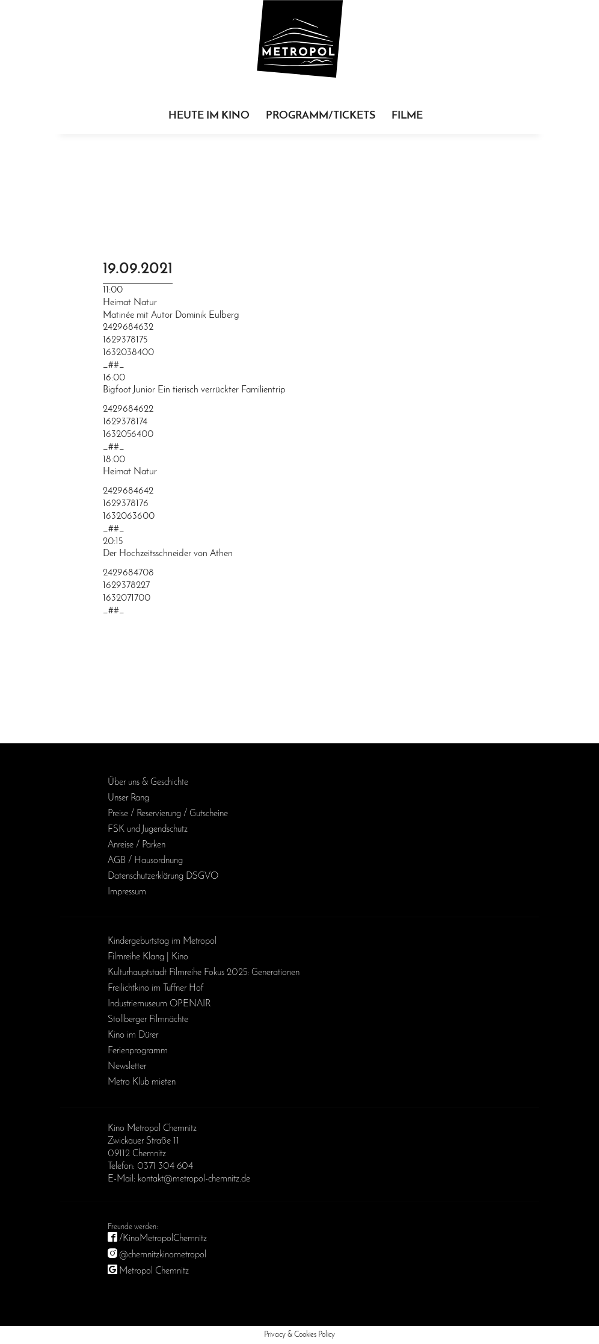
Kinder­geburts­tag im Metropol (162, 941)
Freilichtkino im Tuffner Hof (155, 988)
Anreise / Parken (136, 845)
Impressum (127, 892)
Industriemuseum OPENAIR (159, 1004)
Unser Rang (128, 798)
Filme (407, 116)
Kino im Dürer (133, 1035)
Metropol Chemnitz (154, 1271)
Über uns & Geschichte (148, 782)
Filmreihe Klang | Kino (148, 957)
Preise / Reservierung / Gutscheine (168, 814)
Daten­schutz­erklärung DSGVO (163, 876)
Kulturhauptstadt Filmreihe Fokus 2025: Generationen (204, 972)
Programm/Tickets (320, 116)
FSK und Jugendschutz (148, 829)
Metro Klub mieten (142, 1082)
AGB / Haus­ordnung (145, 861)
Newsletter (127, 1066)
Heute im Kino (209, 116)
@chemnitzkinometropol (162, 1255)
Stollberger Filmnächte (148, 1019)
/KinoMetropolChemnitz (163, 1238)
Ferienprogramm (138, 1051)
